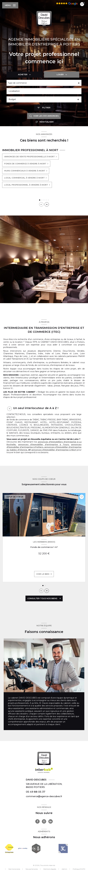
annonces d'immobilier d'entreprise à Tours (43, 444)
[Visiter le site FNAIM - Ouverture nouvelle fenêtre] (9, 848)
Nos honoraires (14, 869)
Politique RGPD (79, 869)
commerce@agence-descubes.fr (44, 796)
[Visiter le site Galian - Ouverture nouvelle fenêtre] (22, 848)
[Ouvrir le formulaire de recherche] (44, 108)
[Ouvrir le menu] (10, 5)
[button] (47, 204)
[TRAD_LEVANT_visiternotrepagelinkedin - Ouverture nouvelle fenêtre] (50, 821)
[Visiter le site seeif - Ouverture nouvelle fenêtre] (36, 848)
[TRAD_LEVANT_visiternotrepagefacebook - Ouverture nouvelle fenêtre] (37, 821)
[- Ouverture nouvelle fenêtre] (63, 848)
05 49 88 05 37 (35, 791)
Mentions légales (49, 869)
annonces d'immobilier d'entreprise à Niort (54, 450)
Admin (64, 869)
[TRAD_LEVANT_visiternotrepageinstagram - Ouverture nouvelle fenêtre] (44, 821)
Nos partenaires (32, 869)
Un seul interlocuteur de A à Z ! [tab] (35, 408)
